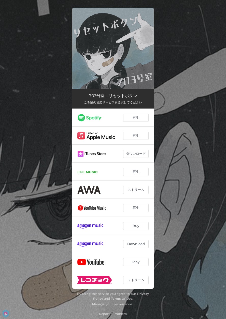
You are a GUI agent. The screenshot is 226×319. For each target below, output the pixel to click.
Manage (98, 304)
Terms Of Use (121, 298)
